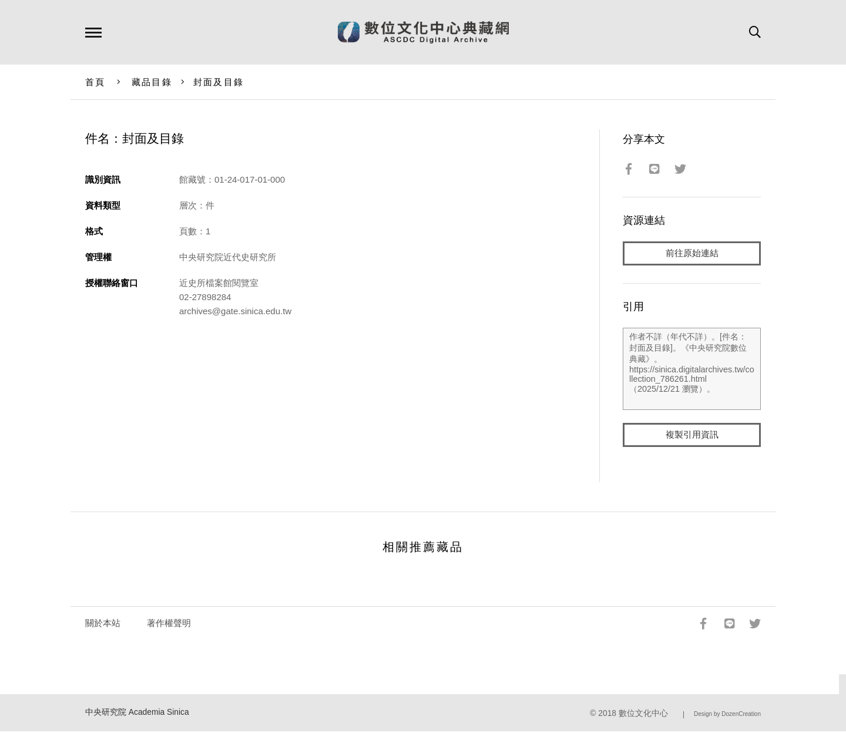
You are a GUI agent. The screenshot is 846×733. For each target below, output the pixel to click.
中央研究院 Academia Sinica (137, 713)
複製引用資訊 (692, 436)
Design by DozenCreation (727, 715)
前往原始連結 (692, 253)
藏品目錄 (152, 82)
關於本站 (102, 624)
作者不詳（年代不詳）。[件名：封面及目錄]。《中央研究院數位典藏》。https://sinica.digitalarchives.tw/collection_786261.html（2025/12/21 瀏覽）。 (692, 369)
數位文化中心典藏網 (423, 32)
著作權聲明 (169, 624)
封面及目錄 (218, 82)
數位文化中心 (643, 714)
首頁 (95, 82)
